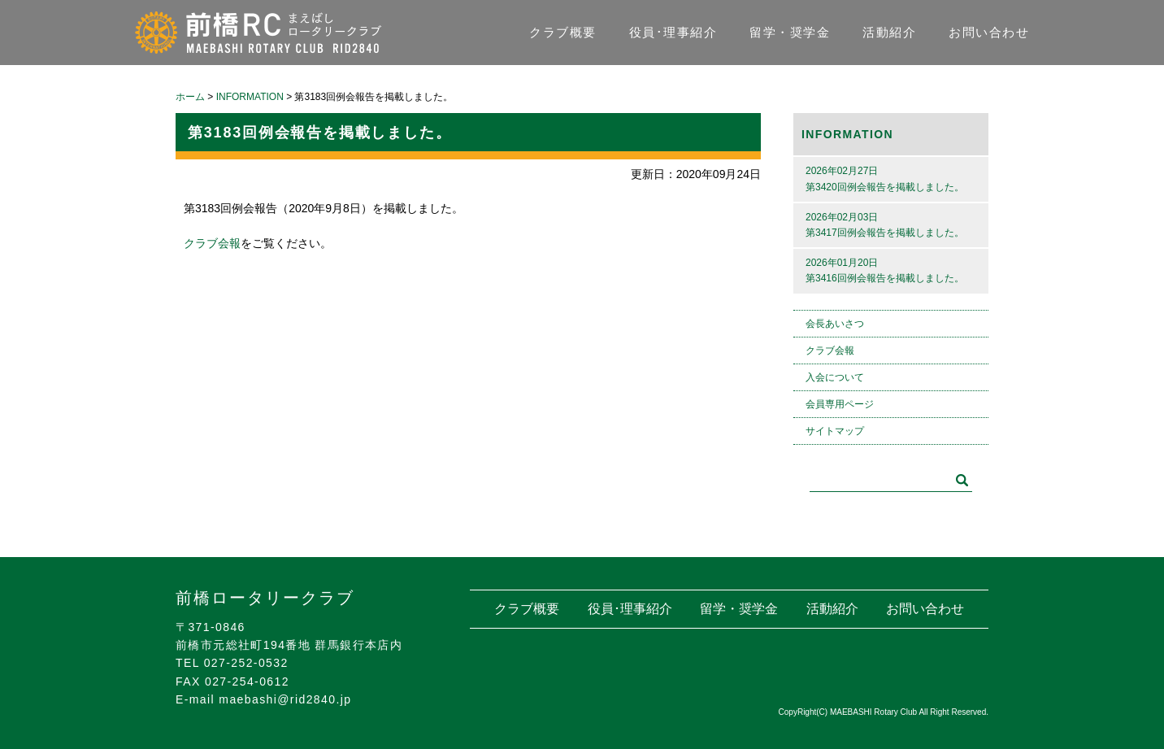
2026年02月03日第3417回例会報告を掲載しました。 (885, 224)
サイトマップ (835, 431)
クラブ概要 (563, 32)
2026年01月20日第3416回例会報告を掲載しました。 (885, 270)
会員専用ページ (840, 404)
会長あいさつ (835, 323)
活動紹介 (889, 32)
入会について (835, 377)
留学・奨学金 (789, 32)
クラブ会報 (212, 243)
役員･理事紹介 (673, 32)
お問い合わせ (989, 32)
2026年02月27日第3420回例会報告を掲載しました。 (885, 178)
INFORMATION (847, 134)
